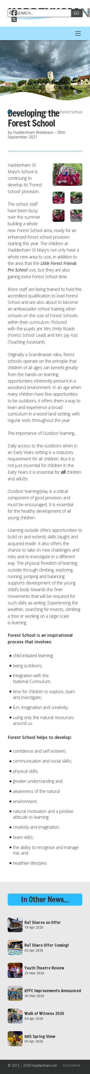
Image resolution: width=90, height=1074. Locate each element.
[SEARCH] (41, 13)
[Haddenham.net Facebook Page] (14, 13)
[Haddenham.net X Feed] (14, 20)
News (22, 111)
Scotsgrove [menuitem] (71, 1065)
